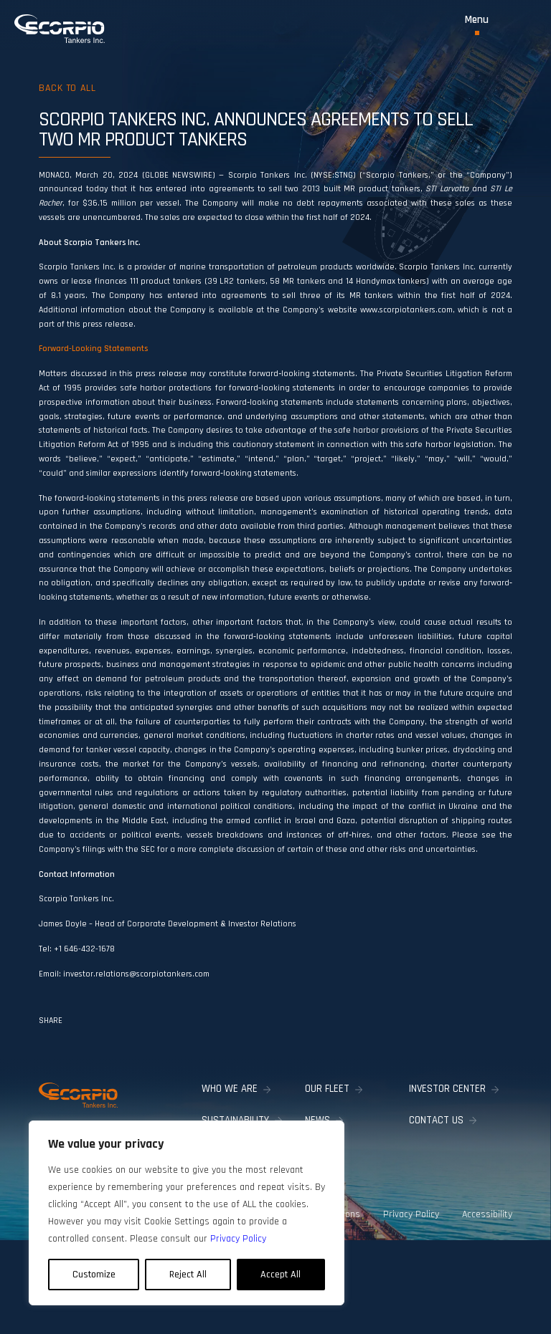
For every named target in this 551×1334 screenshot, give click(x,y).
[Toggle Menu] (477, 24)
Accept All (280, 1274)
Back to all (67, 88)
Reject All (188, 1274)
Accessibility (487, 1214)
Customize (94, 1274)
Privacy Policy (411, 1214)
